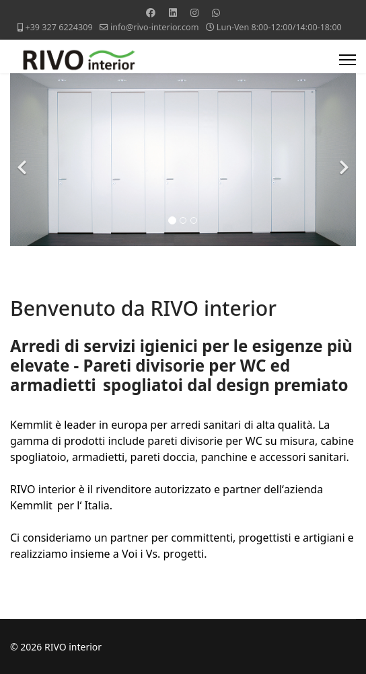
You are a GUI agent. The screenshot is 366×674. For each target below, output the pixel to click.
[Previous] (23, 159)
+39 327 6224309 (58, 27)
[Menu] (347, 60)
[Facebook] (150, 12)
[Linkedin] (173, 12)
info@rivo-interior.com (154, 27)
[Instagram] (194, 12)
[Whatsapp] (216, 12)
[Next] (342, 159)
